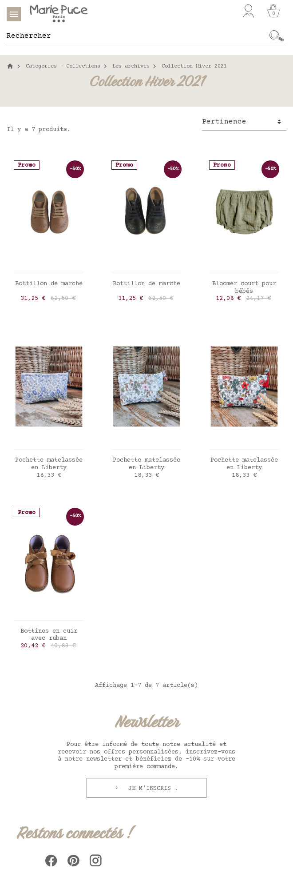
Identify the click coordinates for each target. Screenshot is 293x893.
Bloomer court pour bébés (244, 287)
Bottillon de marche (49, 283)
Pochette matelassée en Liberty (49, 464)
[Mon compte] (248, 11)
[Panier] (273, 11)
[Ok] (276, 36)
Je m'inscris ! (151, 788)
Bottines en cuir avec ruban (48, 635)
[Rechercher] (137, 36)
